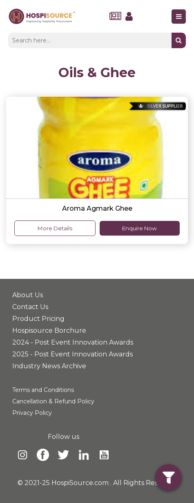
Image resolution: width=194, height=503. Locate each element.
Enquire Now (139, 228)
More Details (55, 228)
